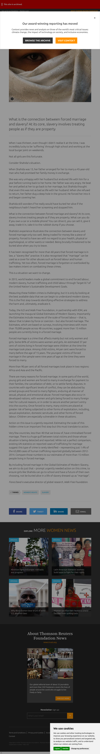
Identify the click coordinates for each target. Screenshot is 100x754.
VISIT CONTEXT (66, 40)
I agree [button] (57, 748)
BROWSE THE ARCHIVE (37, 40)
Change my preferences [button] (80, 748)
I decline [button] (65, 748)
